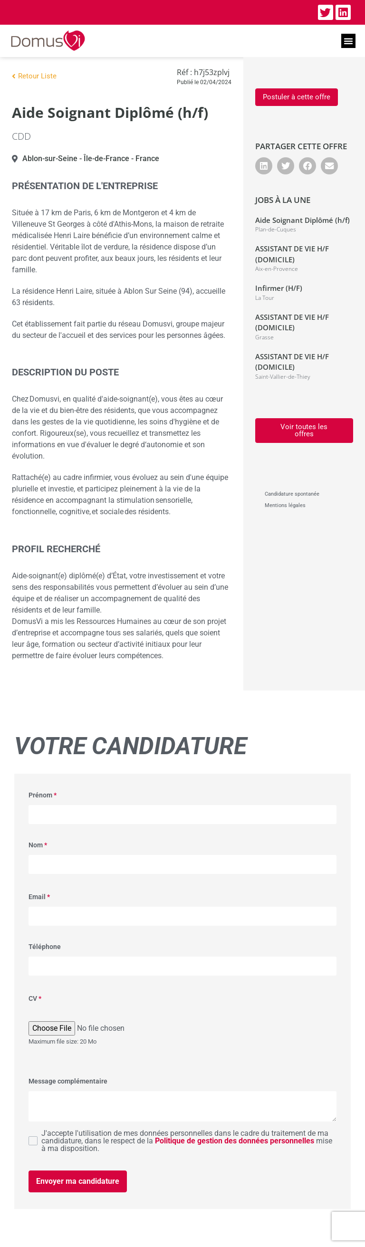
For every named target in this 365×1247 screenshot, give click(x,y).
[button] (348, 41)
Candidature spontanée (292, 494)
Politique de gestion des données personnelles (234, 1140)
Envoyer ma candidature (77, 1181)
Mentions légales (285, 505)
